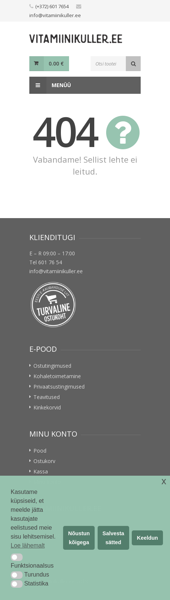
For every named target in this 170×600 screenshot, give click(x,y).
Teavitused (46, 396)
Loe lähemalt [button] (28, 545)
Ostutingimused (52, 365)
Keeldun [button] (147, 538)
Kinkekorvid (47, 407)
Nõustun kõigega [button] (79, 537)
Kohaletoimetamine (57, 376)
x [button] (163, 481)
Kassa (40, 471)
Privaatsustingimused (59, 386)
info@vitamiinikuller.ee (55, 15)
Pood (39, 450)
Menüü (50, 85)
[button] (17, 557)
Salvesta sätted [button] (113, 537)
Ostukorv (44, 461)
